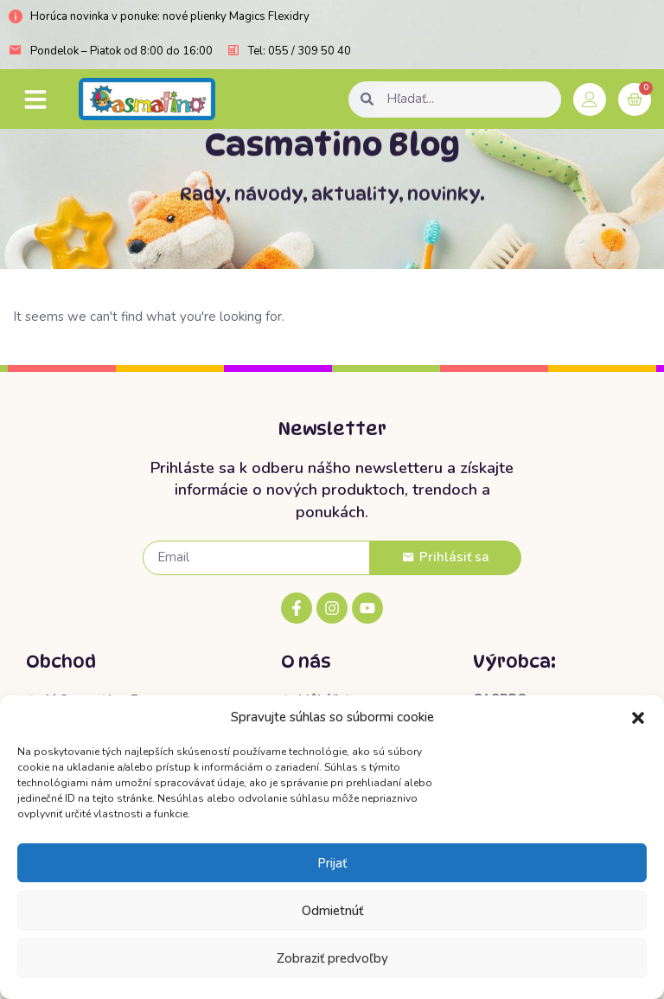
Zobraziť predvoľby (332, 958)
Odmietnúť (332, 910)
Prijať (332, 863)
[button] (638, 718)
